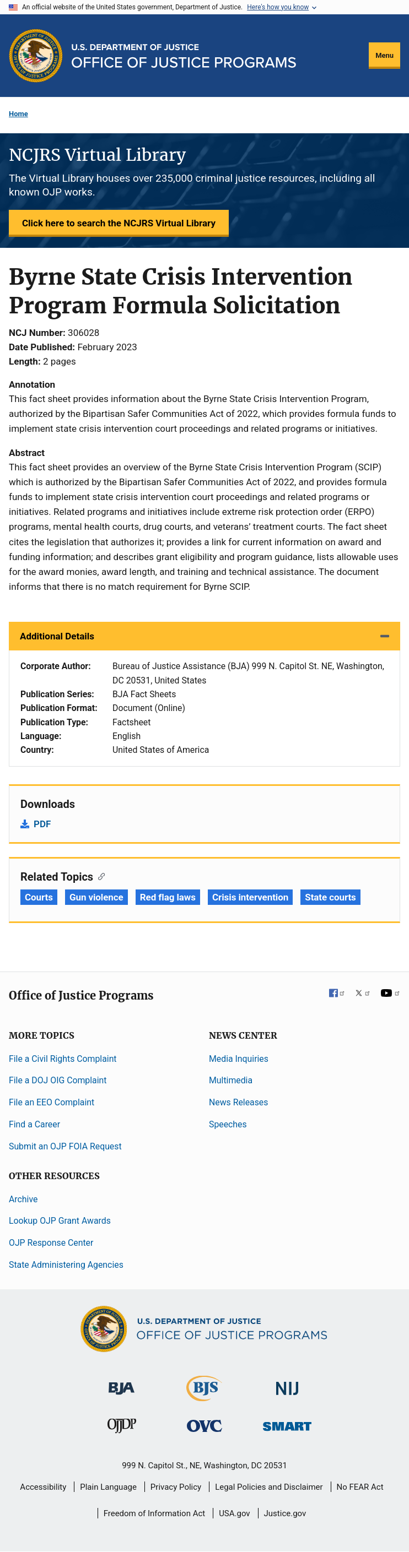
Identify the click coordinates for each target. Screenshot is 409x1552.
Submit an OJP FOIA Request (65, 1146)
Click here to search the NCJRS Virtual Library (119, 223)
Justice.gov (285, 1513)
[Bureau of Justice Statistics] (204, 1396)
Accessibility (43, 1487)
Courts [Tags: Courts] (39, 897)
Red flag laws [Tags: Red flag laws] (168, 897)
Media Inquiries (238, 1059)
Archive (23, 1199)
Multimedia (230, 1080)
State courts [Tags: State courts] (330, 897)
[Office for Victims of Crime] (204, 1425)
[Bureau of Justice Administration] (121, 1382)
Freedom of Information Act (155, 1513)
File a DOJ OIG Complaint (57, 1080)
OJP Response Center (51, 1243)
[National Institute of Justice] (287, 1383)
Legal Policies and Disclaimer (268, 1487)
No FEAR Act (360, 1487)
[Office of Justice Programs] (36, 56)
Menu (384, 55)
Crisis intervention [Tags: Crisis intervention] (250, 897)
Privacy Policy (175, 1487)
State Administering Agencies (66, 1265)
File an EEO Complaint (51, 1102)
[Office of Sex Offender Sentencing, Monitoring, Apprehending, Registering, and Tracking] (287, 1423)
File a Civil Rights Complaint (63, 1059)
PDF (42, 823)
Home (18, 114)
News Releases (238, 1102)
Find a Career (34, 1124)
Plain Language (108, 1487)
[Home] (184, 56)
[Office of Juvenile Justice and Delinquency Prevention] (121, 1428)
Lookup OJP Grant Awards (60, 1220)
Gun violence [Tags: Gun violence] (96, 897)
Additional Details (57, 636)
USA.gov (234, 1513)
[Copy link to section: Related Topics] (99, 875)
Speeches (228, 1124)
